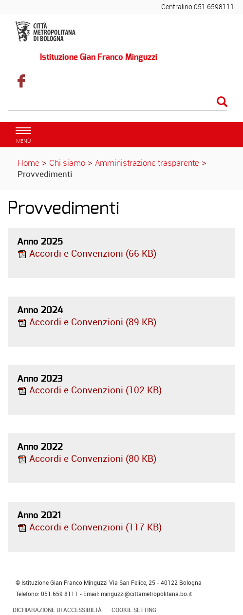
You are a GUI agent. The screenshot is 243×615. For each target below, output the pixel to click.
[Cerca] (117, 102)
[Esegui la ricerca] (222, 102)
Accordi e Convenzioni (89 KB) (86, 322)
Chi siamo (67, 162)
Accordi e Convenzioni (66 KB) (86, 253)
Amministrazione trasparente (147, 162)
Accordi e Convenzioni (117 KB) (89, 527)
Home (28, 162)
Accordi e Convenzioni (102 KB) (89, 390)
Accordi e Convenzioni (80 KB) (86, 458)
